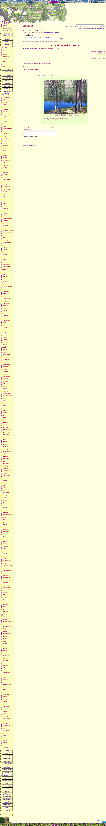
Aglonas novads (51, 48)
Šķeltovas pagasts (72, 115)
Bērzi (51, 118)
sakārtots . (52, 41)
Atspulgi (62, 120)
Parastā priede (61, 118)
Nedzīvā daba (31, 32)
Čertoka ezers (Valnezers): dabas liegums (40, 63)
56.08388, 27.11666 (98, 58)
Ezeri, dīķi (34, 30)
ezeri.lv (31, 66)
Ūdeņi (36, 32)
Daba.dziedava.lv (8, 30)
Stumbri (67, 120)
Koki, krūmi (48, 120)
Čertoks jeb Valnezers (55, 117)
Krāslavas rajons (56, 115)
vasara (77, 115)
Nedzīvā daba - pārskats (7, 47)
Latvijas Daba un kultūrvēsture (29, 25)
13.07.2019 (69, 114)
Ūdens (58, 120)
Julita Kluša (85, 79)
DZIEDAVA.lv (54, 2)
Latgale (50, 115)
